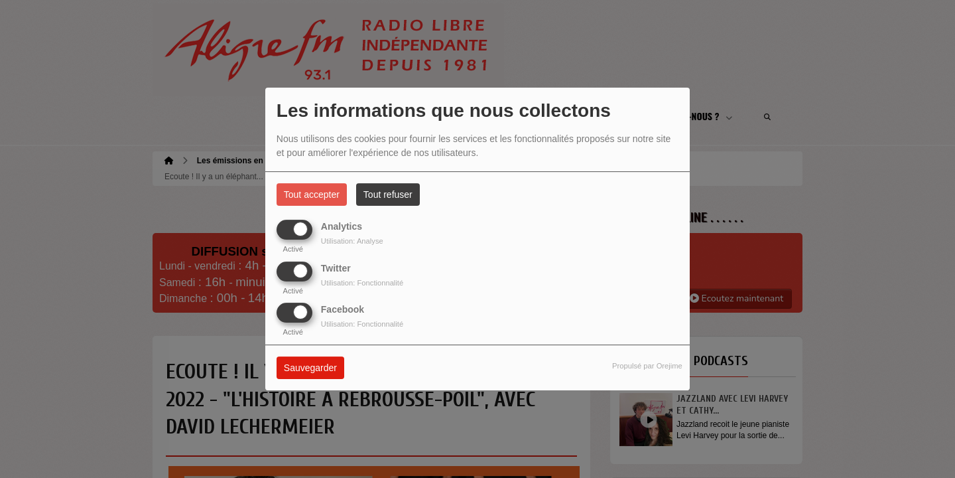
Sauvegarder (310, 367)
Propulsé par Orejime (647, 366)
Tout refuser (388, 194)
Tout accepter (312, 194)
